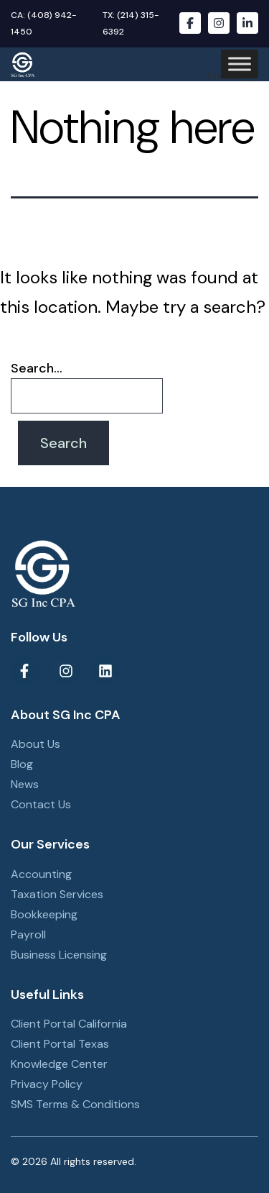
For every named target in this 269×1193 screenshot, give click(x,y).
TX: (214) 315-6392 (131, 23)
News (25, 784)
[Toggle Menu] (239, 64)
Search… (36, 368)
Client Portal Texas (60, 1043)
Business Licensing (59, 954)
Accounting (41, 874)
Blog (22, 764)
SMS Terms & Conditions (75, 1104)
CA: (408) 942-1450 (44, 23)
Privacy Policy (46, 1084)
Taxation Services (57, 894)
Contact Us (41, 804)
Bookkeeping (44, 914)
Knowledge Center (59, 1063)
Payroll (28, 934)
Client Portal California (69, 1023)
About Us (35, 743)
